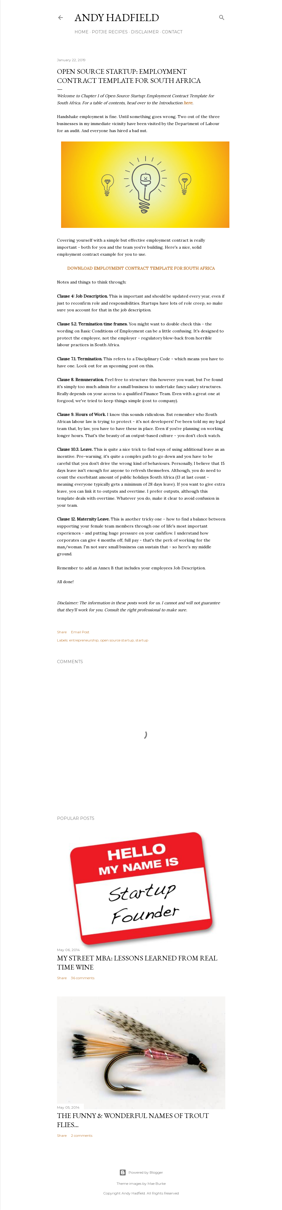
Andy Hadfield (117, 17)
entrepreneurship (83, 640)
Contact (172, 32)
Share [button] (62, 632)
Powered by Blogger (141, 1172)
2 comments (81, 1135)
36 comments (82, 978)
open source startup (117, 640)
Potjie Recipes (110, 32)
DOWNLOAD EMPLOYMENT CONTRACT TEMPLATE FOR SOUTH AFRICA (141, 268)
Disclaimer (145, 32)
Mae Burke (157, 1183)
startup (142, 640)
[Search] (221, 16)
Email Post (80, 632)
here (188, 102)
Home (82, 32)
